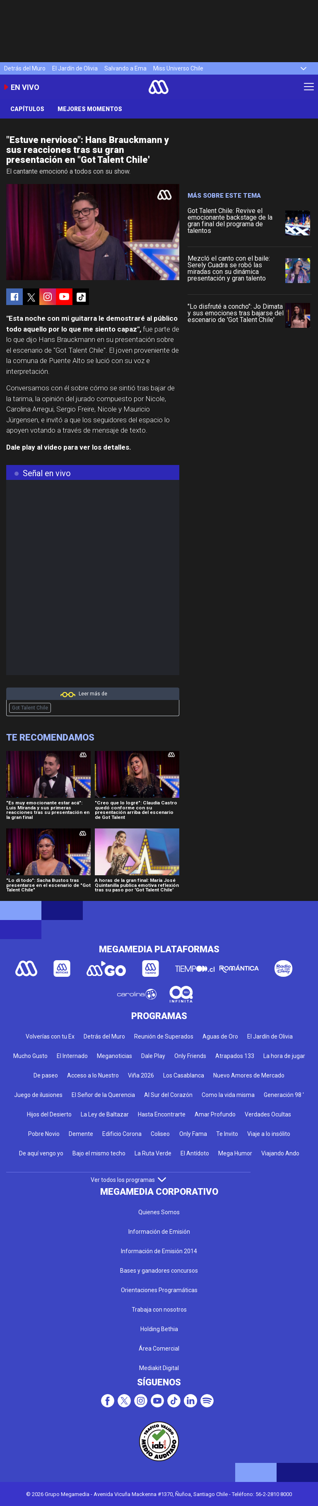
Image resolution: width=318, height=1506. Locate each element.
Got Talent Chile (30, 708)
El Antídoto (195, 1153)
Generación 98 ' (284, 1095)
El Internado (72, 1056)
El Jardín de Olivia (75, 68)
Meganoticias (114, 1056)
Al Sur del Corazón (168, 1095)
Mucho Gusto (30, 1056)
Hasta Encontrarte (162, 1114)
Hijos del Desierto (49, 1114)
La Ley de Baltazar (105, 1114)
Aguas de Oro (220, 1036)
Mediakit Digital (159, 1368)
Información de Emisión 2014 (159, 1251)
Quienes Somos (159, 1212)
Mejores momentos (90, 109)
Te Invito (227, 1134)
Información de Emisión (159, 1231)
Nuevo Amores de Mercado (248, 1075)
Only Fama (193, 1134)
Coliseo (160, 1134)
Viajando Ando (280, 1153)
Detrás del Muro (25, 68)
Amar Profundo (215, 1114)
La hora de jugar (284, 1056)
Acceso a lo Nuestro (93, 1075)
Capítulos (27, 109)
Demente (81, 1134)
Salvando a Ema (125, 68)
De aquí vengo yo (41, 1153)
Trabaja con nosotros (159, 1309)
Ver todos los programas (128, 1180)
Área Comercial (159, 1348)
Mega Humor (235, 1153)
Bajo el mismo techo (98, 1153)
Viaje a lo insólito (268, 1134)
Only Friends (190, 1056)
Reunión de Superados (163, 1036)
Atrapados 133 (234, 1056)
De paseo (46, 1075)
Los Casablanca (183, 1075)
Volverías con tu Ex (50, 1036)
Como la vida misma (228, 1095)
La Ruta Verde (153, 1153)
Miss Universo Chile (178, 68)
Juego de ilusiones (38, 1095)
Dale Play (153, 1056)
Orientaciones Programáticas (159, 1290)
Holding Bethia (159, 1329)
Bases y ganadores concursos (159, 1270)
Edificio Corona (122, 1134)
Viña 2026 (141, 1075)
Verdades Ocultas (268, 1114)
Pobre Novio (44, 1134)
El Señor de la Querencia (103, 1095)
